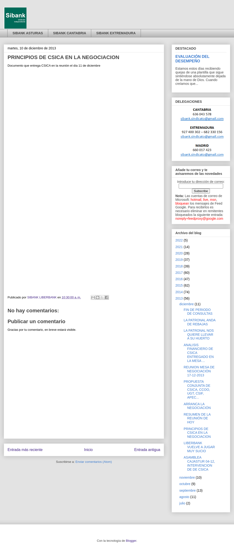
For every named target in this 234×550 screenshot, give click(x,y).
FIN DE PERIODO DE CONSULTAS (198, 312)
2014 (179, 292)
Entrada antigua (147, 450)
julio (182, 503)
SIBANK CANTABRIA (69, 33)
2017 (179, 273)
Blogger (131, 540)
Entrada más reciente (25, 450)
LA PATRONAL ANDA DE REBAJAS (199, 322)
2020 (179, 253)
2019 (179, 260)
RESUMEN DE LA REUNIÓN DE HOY (197, 418)
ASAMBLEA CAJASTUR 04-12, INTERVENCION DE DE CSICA (199, 463)
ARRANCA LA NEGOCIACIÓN (197, 406)
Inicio (88, 450)
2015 (179, 285)
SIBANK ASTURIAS (28, 33)
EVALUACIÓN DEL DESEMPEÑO (192, 58)
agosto (184, 497)
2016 (179, 279)
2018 (179, 266)
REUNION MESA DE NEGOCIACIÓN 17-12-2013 (199, 371)
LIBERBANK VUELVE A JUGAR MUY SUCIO (199, 447)
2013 (179, 298)
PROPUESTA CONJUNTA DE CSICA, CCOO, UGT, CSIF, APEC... (197, 389)
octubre (185, 484)
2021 (179, 247)
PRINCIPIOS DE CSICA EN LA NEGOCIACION (197, 433)
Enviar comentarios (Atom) (93, 462)
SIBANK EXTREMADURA (115, 33)
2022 (179, 240)
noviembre (187, 477)
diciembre (186, 304)
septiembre (187, 490)
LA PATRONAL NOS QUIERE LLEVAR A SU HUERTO (199, 334)
